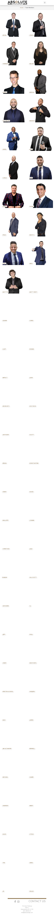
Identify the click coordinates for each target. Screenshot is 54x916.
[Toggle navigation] (44, 2)
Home (21, 7)
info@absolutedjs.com (27, 912)
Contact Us (37, 901)
